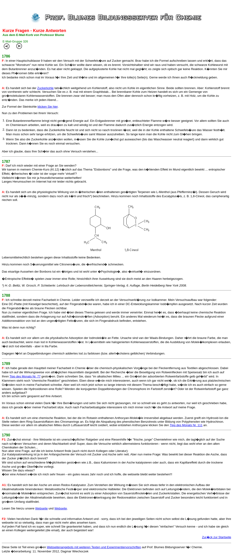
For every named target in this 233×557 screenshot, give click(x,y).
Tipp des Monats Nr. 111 (186, 425)
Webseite (41, 508)
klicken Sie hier (48, 106)
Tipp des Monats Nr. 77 (25, 376)
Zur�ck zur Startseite (216, 537)
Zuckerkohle (45, 88)
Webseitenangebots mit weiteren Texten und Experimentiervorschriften (94, 547)
